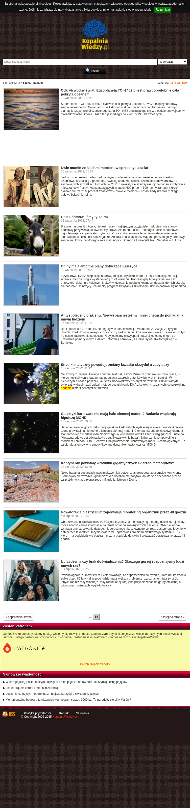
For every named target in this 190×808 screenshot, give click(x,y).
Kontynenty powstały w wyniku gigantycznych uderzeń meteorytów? (117, 463)
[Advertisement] (93, 149)
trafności (175, 82)
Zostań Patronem (17, 626)
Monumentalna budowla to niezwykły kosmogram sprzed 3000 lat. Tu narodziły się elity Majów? (68, 699)
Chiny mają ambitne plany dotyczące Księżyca (99, 266)
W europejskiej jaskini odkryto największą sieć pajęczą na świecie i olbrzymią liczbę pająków (66, 682)
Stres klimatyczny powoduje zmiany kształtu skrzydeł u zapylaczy (115, 365)
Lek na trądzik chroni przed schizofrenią (32, 688)
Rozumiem (163, 9)
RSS (11, 714)
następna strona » (173, 617)
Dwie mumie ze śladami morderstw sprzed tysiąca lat (104, 168)
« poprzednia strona (18, 617)
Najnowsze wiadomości (23, 674)
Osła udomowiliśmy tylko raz (85, 217)
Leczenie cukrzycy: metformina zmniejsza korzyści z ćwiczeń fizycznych (53, 693)
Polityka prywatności (37, 713)
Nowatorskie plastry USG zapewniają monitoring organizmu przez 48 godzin (123, 512)
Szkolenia (82, 713)
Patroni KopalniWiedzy (95, 664)
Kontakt (64, 713)
